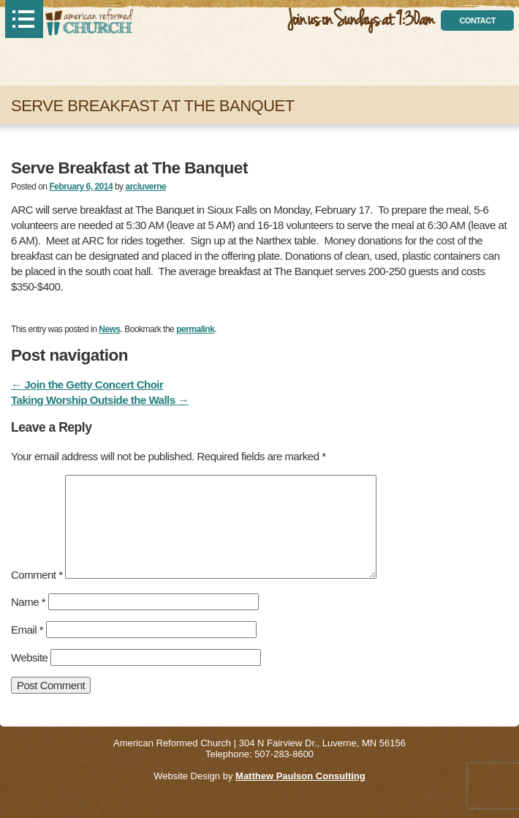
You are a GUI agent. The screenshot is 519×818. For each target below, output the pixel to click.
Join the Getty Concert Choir (87, 384)
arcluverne (145, 186)
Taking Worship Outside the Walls (100, 400)
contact (477, 20)
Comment (37, 575)
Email (27, 629)
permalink (195, 329)
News (109, 329)
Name (28, 602)
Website (29, 657)
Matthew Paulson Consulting (300, 775)
